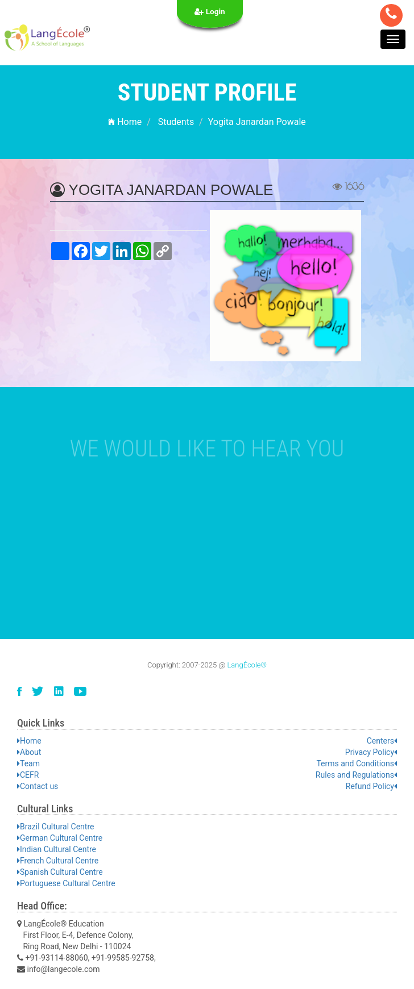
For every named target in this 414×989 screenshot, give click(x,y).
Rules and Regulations (356, 774)
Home (125, 121)
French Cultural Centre (57, 860)
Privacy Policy (371, 752)
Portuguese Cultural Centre (66, 883)
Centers (382, 740)
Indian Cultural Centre (56, 849)
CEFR (28, 774)
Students (176, 121)
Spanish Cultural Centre (60, 872)
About (29, 752)
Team (28, 763)
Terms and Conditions (356, 763)
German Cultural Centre (59, 837)
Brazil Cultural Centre (55, 826)
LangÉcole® (247, 665)
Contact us (37, 786)
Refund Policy (371, 786)
